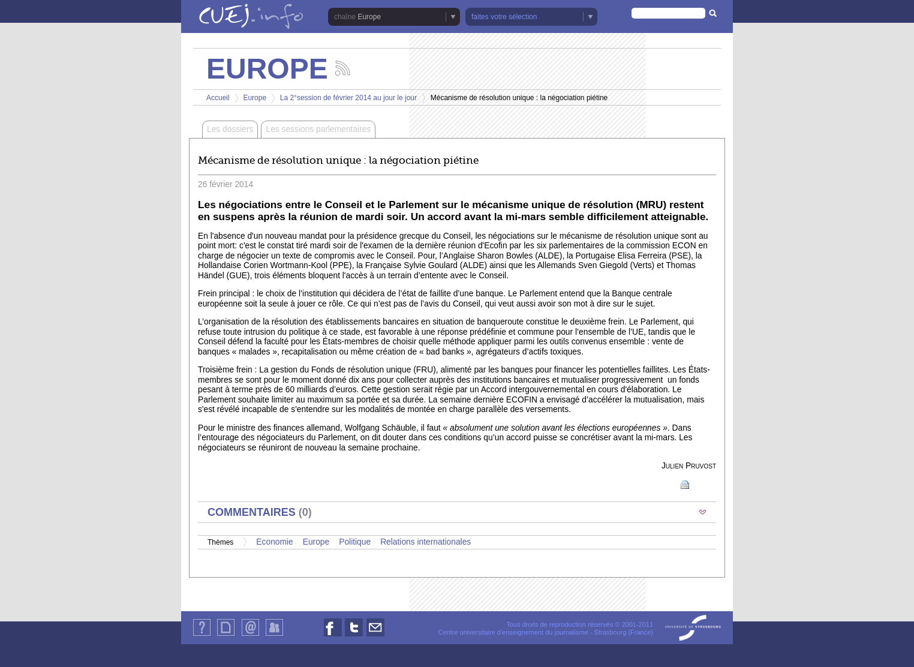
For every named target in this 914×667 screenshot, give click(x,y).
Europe (369, 17)
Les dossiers (230, 129)
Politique (355, 541)
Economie (274, 541)
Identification (274, 635)
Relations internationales (425, 541)
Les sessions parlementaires (318, 129)
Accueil (218, 98)
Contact (250, 635)
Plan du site (225, 635)
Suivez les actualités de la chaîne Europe (342, 68)
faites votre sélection (504, 17)
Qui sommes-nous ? (202, 635)
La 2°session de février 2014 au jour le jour (349, 98)
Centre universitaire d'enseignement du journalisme (513, 632)
